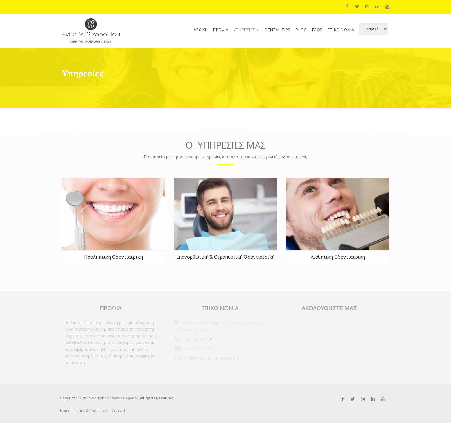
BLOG (301, 29)
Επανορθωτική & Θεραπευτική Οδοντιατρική (225, 257)
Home (65, 410)
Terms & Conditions (91, 410)
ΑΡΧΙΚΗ (201, 29)
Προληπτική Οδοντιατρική (113, 257)
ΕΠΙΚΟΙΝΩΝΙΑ (340, 29)
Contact (118, 410)
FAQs (317, 29)
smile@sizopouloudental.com (211, 358)
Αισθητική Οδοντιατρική (338, 257)
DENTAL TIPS (277, 29)
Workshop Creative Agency (114, 398)
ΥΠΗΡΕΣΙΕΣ (244, 29)
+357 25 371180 (197, 339)
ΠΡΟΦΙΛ (220, 29)
